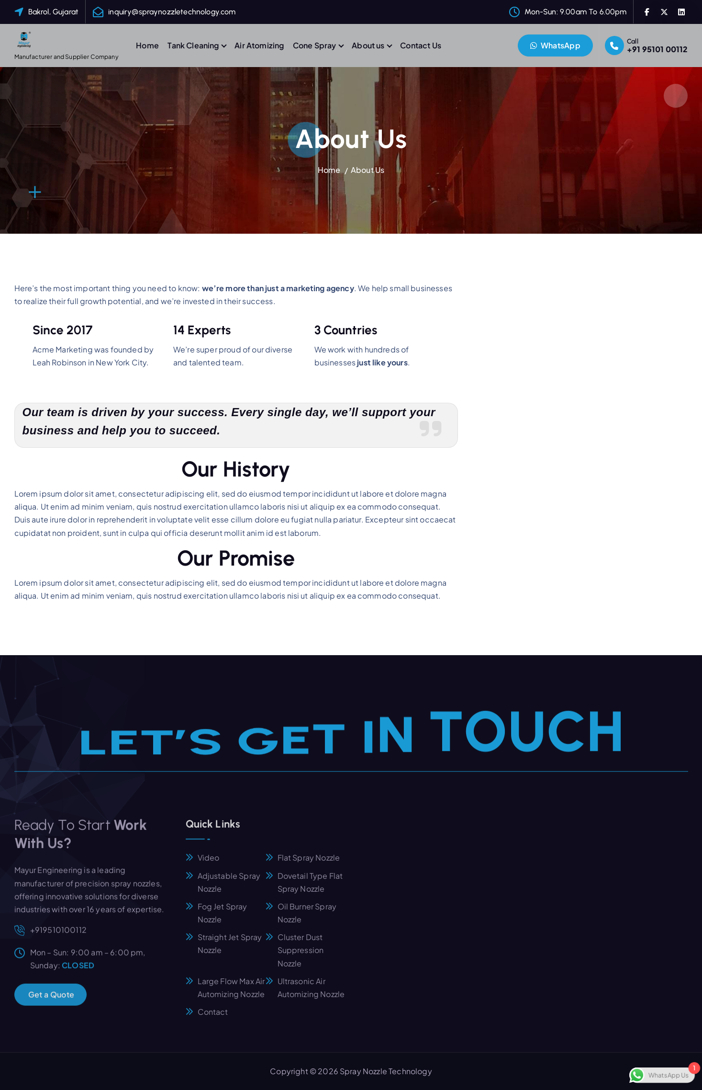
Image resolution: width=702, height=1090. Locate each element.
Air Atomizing (259, 45)
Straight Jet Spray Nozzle (230, 950)
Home (147, 45)
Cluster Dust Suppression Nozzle (301, 957)
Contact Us (420, 45)
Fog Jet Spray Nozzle (222, 919)
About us (368, 45)
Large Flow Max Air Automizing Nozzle (231, 993)
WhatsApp (555, 45)
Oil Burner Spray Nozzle (307, 919)
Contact (213, 1018)
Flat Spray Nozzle (309, 864)
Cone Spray (314, 45)
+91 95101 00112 (657, 49)
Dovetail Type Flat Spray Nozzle (310, 888)
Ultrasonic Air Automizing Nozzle (311, 993)
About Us (367, 170)
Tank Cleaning (193, 45)
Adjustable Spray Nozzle (229, 888)
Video (209, 864)
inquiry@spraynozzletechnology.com (171, 11)
